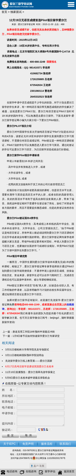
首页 (4, 11)
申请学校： (9, 413)
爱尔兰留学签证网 (26, 24)
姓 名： (8, 389)
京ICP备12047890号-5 (21, 458)
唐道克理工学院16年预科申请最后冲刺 (34, 331)
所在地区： (9, 395)
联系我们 (65, 443)
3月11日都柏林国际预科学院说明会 (25, 355)
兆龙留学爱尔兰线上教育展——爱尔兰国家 (28, 360)
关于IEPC (9, 443)
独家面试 (16, 11)
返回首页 (66, 472)
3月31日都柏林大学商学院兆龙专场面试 (27, 349)
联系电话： (9, 401)
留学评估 (47, 472)
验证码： (7, 429)
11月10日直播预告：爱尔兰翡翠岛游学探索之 (30, 372)
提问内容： (9, 423)
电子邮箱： (9, 407)
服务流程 (46, 443)
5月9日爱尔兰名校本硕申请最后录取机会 (28, 377)
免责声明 (28, 443)
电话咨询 (9, 472)
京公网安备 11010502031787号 (49, 458)
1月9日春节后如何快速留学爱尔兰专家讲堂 (36, 336)
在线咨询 (28, 472)
